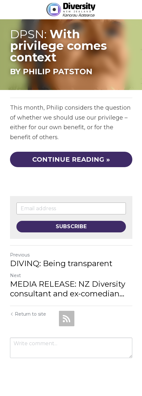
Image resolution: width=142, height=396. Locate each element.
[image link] (71, 9)
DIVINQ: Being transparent (61, 263)
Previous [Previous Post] (20, 255)
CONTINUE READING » (71, 159)
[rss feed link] (66, 318)
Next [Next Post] (15, 275)
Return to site (28, 314)
